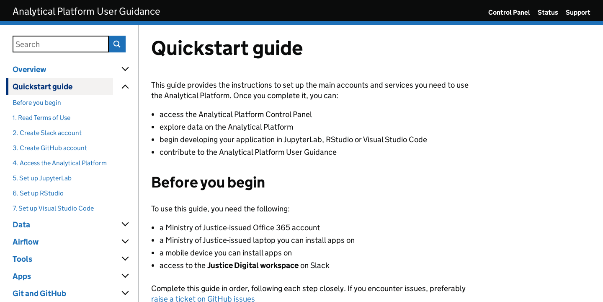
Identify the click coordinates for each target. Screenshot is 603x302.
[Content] (371, 163)
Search (117, 44)
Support (578, 12)
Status (548, 12)
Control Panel (509, 12)
